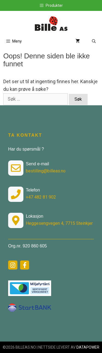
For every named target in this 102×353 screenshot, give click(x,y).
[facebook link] (24, 265)
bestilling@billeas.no (46, 170)
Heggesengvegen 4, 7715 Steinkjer (59, 223)
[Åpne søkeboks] (94, 41)
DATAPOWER (87, 347)
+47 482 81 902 (41, 197)
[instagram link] (12, 265)
